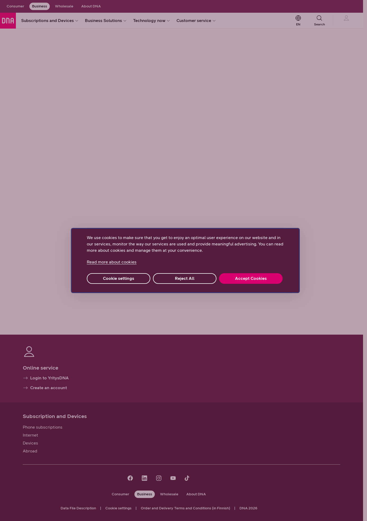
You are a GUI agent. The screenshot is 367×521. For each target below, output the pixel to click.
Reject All (184, 278)
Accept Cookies (251, 278)
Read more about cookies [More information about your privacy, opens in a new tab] (112, 261)
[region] (185, 260)
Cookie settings (118, 278)
